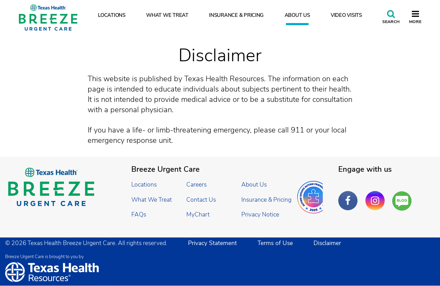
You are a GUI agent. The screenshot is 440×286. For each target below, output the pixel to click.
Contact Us (201, 199)
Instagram (377, 195)
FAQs (138, 214)
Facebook (350, 195)
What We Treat (167, 15)
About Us (297, 15)
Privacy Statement (212, 243)
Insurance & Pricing (236, 15)
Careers (196, 184)
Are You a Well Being (403, 201)
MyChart (198, 214)
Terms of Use (275, 243)
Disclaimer (327, 243)
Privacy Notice (260, 214)
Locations (111, 15)
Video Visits (346, 15)
